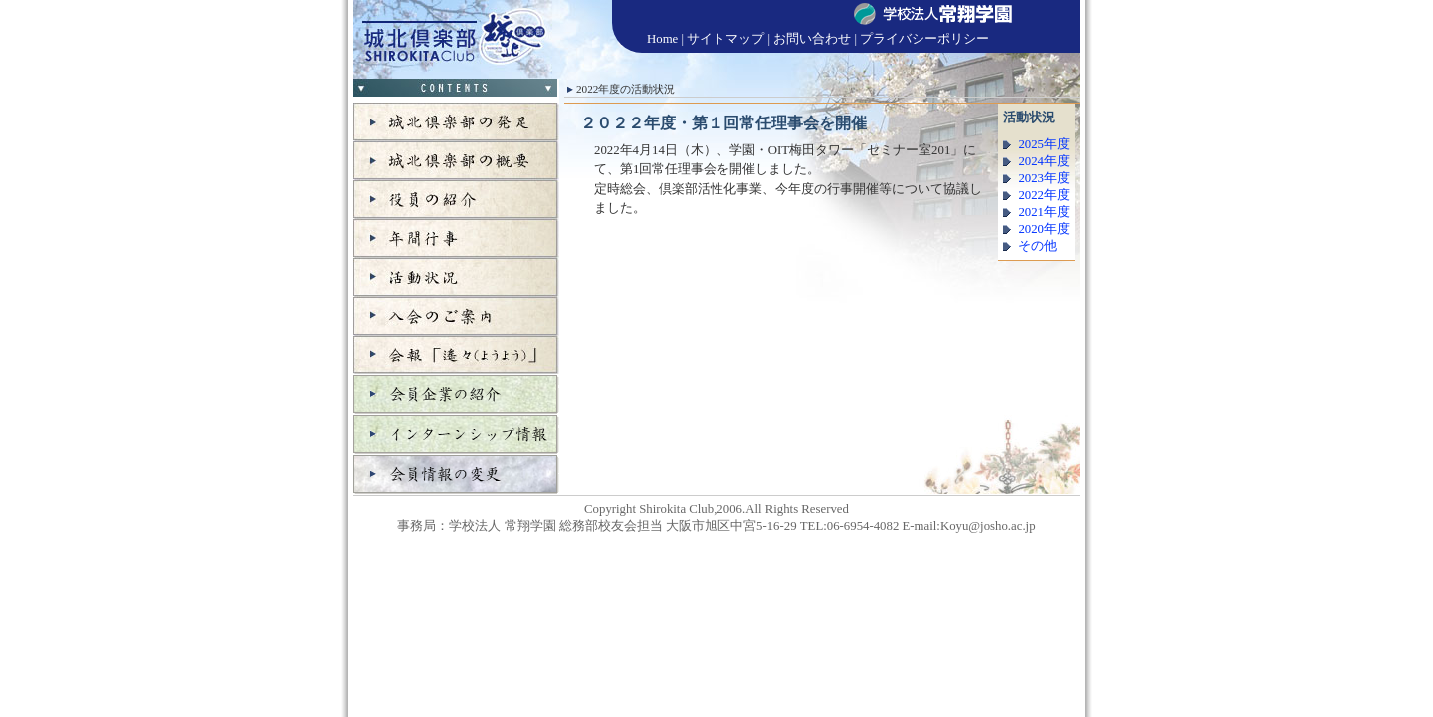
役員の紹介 (456, 199)
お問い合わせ (812, 39)
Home (662, 39)
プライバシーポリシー (924, 39)
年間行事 (456, 238)
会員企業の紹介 (456, 394)
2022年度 (1044, 195)
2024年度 (1044, 161)
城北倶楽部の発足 (456, 122)
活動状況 (456, 277)
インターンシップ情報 (456, 434)
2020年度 (1044, 229)
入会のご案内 (456, 316)
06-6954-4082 (863, 526)
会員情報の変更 (456, 474)
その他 (1037, 246)
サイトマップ (725, 39)
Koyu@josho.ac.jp (988, 526)
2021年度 (1044, 212)
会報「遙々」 (456, 355)
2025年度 (1044, 144)
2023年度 (1044, 178)
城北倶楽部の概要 (456, 160)
